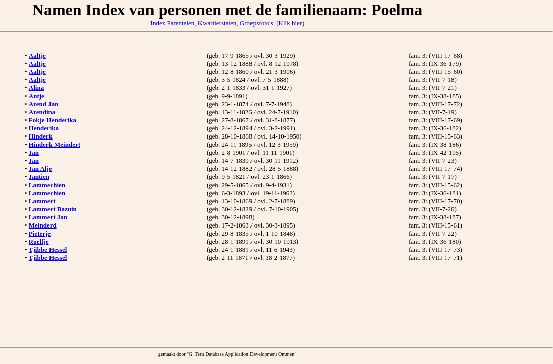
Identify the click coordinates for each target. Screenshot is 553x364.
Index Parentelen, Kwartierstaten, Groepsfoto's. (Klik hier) (227, 23)
